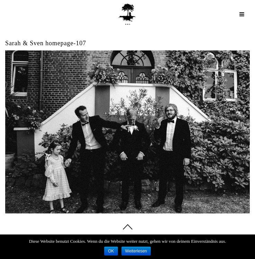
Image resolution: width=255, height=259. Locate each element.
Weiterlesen (136, 251)
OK (111, 251)
